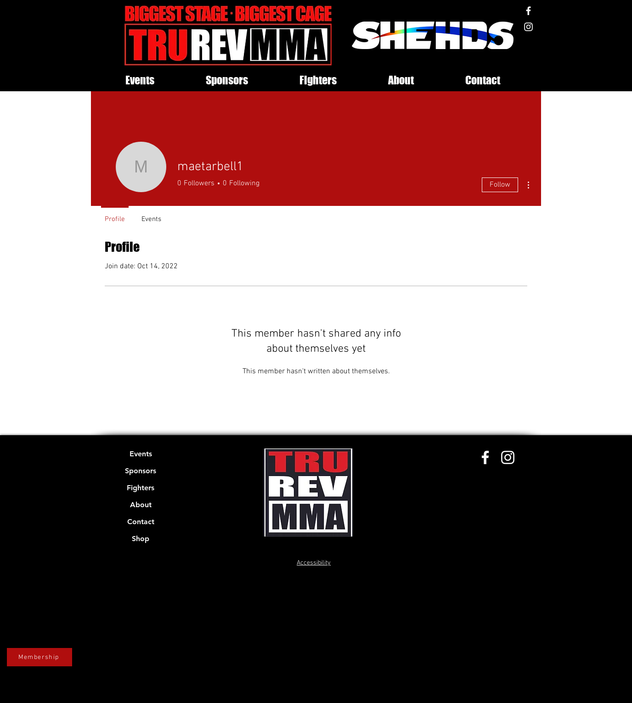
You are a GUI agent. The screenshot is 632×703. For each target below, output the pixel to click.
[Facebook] (528, 11)
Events (141, 453)
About (141, 504)
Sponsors (140, 470)
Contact (140, 521)
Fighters (140, 487)
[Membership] (39, 657)
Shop (140, 538)
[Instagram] (528, 27)
